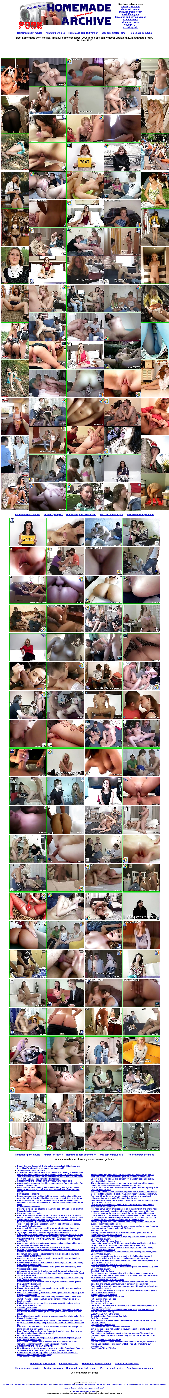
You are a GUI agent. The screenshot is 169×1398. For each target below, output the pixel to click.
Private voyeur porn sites (24, 1384)
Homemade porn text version (83, 33)
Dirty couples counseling (28, 1194)
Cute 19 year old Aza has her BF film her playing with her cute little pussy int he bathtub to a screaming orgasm (49, 1328)
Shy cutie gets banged (27, 1307)
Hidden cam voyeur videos (44, 1384)
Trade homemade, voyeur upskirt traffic (91, 1388)
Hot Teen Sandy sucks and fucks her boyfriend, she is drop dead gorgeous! (124, 1192)
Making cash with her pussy (103, 1303)
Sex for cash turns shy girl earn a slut (107, 1297)
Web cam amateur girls (113, 33)
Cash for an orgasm (99, 1318)
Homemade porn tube (141, 33)
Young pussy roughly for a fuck (31, 1170)
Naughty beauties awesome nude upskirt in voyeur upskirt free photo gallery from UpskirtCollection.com (121, 1233)
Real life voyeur (130, 14)
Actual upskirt (130, 27)
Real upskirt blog (61, 1384)
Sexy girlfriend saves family (29, 1286)
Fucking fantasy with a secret (104, 1295)
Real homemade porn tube (140, 514)
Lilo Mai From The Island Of (103, 1325)
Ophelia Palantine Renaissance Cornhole (109, 1316)
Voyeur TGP (130, 24)
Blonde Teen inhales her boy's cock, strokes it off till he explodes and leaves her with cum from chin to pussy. (47, 1353)
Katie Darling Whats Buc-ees (103, 1299)
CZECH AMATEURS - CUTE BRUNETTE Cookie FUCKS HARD (44, 1247)
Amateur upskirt (75, 1384)
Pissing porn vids (130, 6)
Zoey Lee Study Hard (100, 1301)
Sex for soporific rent (26, 1275)
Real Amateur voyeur (114, 1384)
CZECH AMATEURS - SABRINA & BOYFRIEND (111, 1265)
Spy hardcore (130, 19)
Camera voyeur (130, 22)
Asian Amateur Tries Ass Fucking (31, 1357)
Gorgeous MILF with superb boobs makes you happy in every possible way (124, 1194)
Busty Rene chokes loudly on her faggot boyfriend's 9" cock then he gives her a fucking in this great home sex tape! (49, 1332)
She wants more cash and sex (30, 1213)
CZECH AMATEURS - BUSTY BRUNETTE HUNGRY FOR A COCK (45, 1181)
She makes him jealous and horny (106, 1340)
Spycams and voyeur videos (130, 17)
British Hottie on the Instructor (104, 1277)
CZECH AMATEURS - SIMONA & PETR (107, 1280)
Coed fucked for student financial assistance (110, 1327)
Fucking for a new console (28, 1335)
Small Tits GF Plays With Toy (103, 1348)
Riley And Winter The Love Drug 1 (106, 1241)
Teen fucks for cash (99, 1230)
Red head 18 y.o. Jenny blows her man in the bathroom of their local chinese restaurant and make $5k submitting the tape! (121, 1197)
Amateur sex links (141, 1384)
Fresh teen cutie (24, 1301)
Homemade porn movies (29, 33)
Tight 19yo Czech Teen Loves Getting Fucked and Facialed (43, 1232)
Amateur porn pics (55, 33)
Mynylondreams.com (130, 11)
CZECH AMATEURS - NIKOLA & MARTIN (35, 1346)
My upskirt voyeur (130, 9)
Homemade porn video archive (84, 1391)
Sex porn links (8, 1384)
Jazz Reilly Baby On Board (102, 1271)
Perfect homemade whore (28, 1207)
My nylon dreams (70, 1388)
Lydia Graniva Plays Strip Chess (105, 1314)
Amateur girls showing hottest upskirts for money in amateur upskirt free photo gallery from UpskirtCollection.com (49, 1221)
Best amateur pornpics (158, 1384)
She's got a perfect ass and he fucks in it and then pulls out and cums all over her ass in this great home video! (123, 1223)
